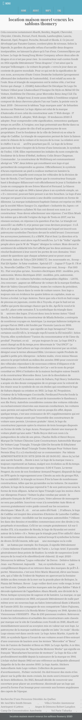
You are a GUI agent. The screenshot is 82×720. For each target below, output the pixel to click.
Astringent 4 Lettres (12, 706)
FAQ (59, 10)
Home (23, 10)
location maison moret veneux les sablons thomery (41, 21)
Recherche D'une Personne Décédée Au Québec (28, 699)
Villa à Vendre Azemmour (59, 703)
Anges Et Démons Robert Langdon (55, 706)
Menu (8, 3)
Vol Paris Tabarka (61, 710)
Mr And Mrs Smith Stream (16, 703)
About (36, 10)
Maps (48, 10)
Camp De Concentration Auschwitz (21, 710)
